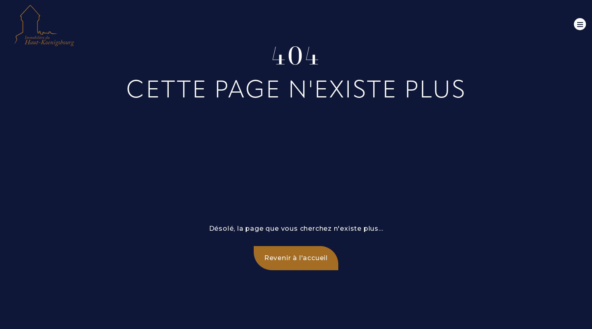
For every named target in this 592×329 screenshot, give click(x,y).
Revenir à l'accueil (296, 258)
